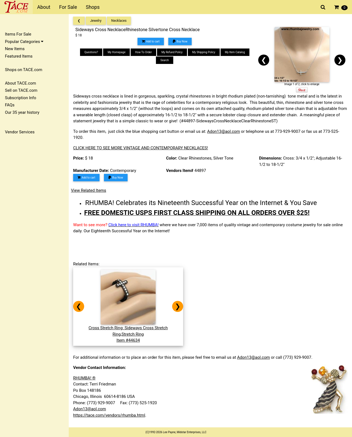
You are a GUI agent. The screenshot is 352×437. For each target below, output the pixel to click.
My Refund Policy (172, 52)
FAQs (10, 104)
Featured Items (18, 56)
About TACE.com (20, 83)
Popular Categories (24, 41)
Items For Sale (18, 34)
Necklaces (119, 21)
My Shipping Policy (203, 52)
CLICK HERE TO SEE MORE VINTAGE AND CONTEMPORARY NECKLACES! (140, 147)
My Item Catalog (235, 52)
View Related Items (88, 190)
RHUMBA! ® (84, 378)
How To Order (143, 52)
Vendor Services (20, 132)
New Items (14, 48)
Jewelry (95, 21)
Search (164, 60)
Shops (93, 7)
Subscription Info (20, 97)
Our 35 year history (22, 112)
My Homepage (116, 52)
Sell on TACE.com (21, 90)
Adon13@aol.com (223, 131)
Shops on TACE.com (23, 69)
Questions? (91, 52)
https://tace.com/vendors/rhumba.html (109, 415)
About (43, 7)
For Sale (68, 7)
